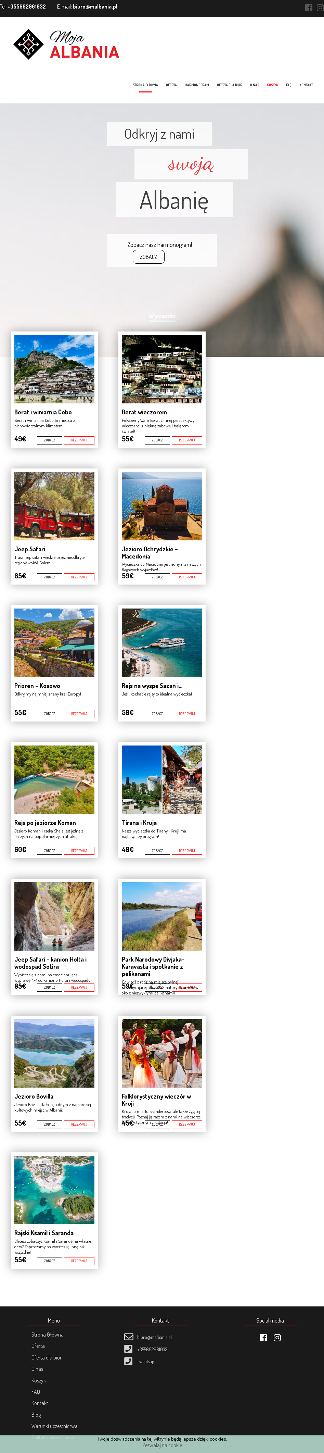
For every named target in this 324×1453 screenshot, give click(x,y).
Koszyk (273, 85)
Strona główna (146, 85)
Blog (35, 1414)
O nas (255, 85)
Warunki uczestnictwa (54, 1426)
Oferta (172, 85)
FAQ (289, 85)
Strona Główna (47, 1334)
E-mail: (87, 6)
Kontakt (307, 85)
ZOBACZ (148, 256)
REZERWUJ (79, 440)
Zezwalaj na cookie (162, 1445)
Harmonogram (197, 85)
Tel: (23, 6)
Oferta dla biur (230, 85)
